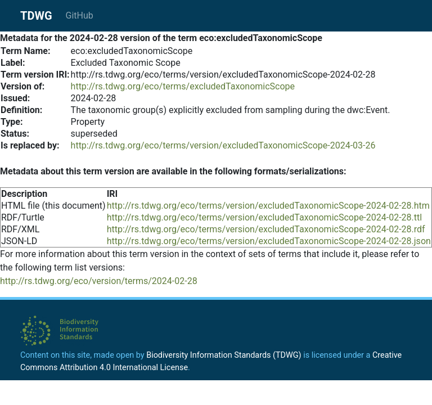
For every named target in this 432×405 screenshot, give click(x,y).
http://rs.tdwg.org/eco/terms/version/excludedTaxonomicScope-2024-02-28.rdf (266, 229)
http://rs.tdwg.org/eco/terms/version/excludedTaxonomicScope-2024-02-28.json (269, 241)
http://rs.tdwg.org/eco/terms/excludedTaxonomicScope (183, 86)
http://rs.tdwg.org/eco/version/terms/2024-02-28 (98, 281)
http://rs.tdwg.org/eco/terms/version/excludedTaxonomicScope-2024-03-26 (223, 145)
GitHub (79, 15)
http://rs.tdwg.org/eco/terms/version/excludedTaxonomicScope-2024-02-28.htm (268, 205)
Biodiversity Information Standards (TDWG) (223, 355)
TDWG (36, 15)
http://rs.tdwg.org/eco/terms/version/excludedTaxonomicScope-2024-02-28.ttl (264, 217)
